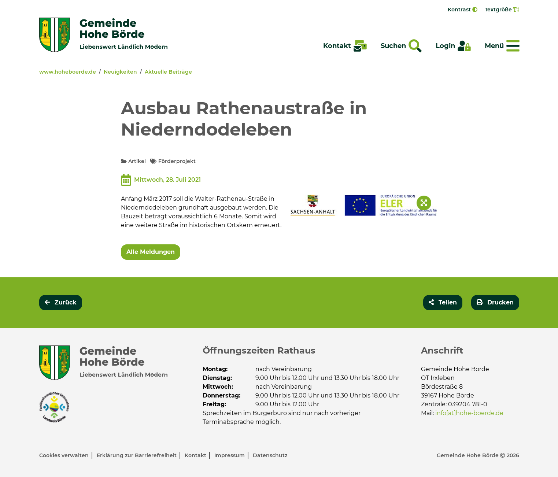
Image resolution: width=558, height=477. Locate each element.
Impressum (230, 455)
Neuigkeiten (120, 72)
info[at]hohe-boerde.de (469, 413)
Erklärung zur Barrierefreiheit (137, 455)
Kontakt (196, 455)
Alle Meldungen (150, 251)
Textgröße (502, 9)
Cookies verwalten (64, 455)
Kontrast (462, 9)
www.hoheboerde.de (67, 72)
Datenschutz (270, 455)
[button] (442, 302)
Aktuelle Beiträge (168, 72)
